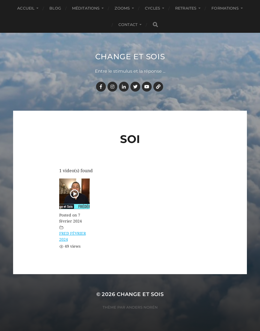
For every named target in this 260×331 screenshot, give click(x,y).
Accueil (25, 8)
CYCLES (152, 8)
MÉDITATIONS (86, 8)
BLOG (55, 8)
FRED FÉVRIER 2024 (72, 236)
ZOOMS (122, 8)
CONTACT (128, 24)
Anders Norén (142, 307)
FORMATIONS (224, 8)
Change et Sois (130, 56)
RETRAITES (185, 8)
